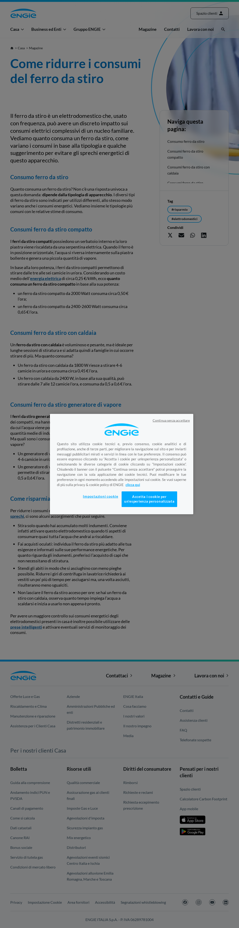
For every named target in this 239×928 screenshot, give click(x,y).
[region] (121, 464)
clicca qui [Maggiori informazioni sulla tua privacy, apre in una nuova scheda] (133, 485)
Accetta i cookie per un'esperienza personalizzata (149, 499)
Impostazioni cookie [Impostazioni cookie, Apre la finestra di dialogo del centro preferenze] (100, 496)
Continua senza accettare (171, 420)
